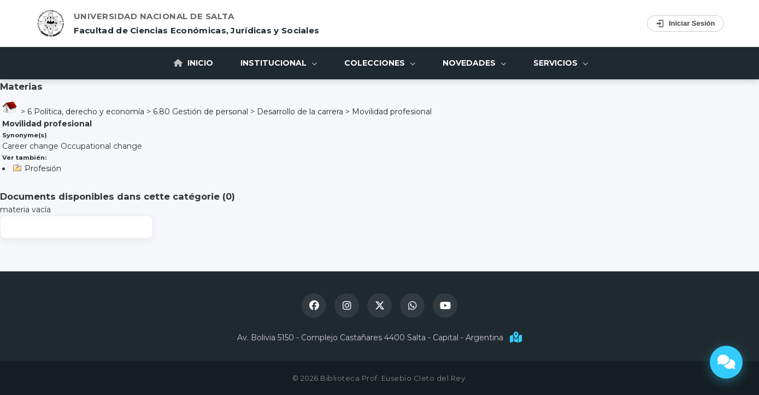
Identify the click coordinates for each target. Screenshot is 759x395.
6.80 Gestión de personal (200, 112)
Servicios (560, 63)
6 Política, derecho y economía (85, 112)
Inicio (193, 63)
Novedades (474, 63)
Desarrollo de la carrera (300, 112)
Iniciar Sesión (685, 23)
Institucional (278, 63)
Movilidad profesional (392, 112)
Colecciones (379, 63)
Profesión (43, 168)
